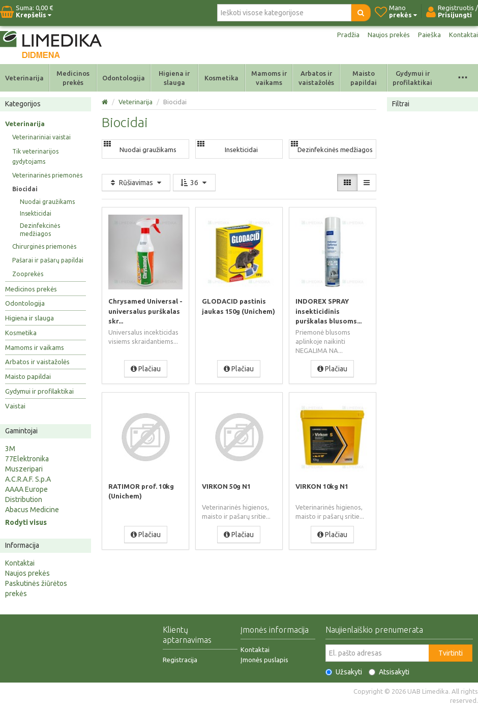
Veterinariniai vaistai (41, 137)
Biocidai (25, 189)
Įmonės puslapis (264, 659)
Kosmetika (221, 77)
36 (194, 183)
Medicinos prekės (72, 78)
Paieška (428, 35)
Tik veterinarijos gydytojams (35, 156)
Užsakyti (343, 672)
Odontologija (123, 77)
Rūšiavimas (136, 183)
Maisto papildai (363, 78)
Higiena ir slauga (174, 78)
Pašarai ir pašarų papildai (47, 260)
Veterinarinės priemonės (47, 175)
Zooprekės (27, 274)
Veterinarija (24, 77)
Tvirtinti (450, 653)
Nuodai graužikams (47, 201)
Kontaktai (463, 35)
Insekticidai (35, 213)
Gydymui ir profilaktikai (412, 78)
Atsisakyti (389, 672)
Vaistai (15, 405)
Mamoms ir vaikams (269, 78)
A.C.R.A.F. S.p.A (28, 479)
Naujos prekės (386, 35)
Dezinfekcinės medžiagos (40, 229)
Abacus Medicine (32, 510)
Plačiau (146, 368)
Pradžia (344, 35)
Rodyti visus (26, 522)
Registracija (180, 659)
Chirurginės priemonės (44, 246)
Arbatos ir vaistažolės (316, 78)
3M (10, 449)
